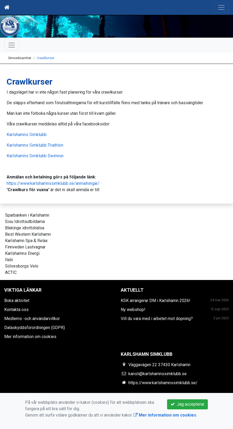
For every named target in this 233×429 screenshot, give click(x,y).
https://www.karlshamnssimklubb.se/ (163, 382)
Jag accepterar (187, 404)
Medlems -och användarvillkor (32, 318)
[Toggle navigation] (221, 7)
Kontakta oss (16, 309)
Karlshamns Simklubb (27, 134)
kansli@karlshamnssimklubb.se (157, 373)
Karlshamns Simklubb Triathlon (35, 145)
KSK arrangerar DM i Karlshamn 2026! (155, 300)
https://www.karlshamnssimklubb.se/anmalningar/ (53, 183)
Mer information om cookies (30, 336)
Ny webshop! (133, 309)
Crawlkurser (45, 58)
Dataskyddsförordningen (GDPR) (34, 327)
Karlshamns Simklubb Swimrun (35, 155)
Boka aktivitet (16, 300)
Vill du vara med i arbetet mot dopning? (157, 318)
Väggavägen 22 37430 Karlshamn (159, 364)
